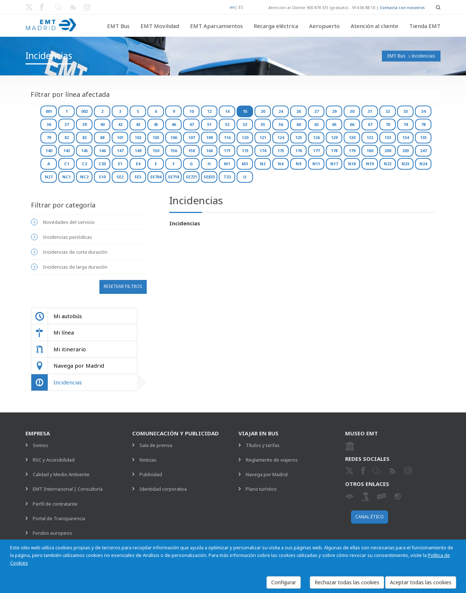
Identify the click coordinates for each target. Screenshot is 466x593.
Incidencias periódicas (67, 237)
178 (334, 150)
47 (191, 124)
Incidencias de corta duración (75, 252)
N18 (352, 163)
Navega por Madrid (267, 474)
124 (280, 137)
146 (102, 150)
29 (334, 111)
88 (102, 137)
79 (49, 137)
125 (298, 137)
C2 (84, 163)
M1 (227, 163)
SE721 (191, 176)
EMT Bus (118, 25)
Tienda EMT (425, 25)
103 (156, 137)
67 (370, 124)
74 (405, 124)
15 (245, 111)
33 (405, 111)
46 (173, 124)
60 (298, 124)
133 (387, 137)
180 (370, 150)
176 (298, 150)
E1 (120, 163)
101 (120, 137)
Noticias (148, 459)
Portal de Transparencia (59, 518)
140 (49, 150)
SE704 (155, 176)
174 (263, 150)
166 (209, 150)
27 (316, 111)
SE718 (173, 176)
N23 (405, 163)
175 (280, 150)
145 (84, 150)
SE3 (137, 176)
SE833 (209, 176)
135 (423, 137)
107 (191, 137)
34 (423, 111)
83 (84, 137)
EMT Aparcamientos (216, 25)
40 (102, 124)
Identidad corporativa (163, 489)
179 (352, 150)
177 (316, 150)
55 (263, 124)
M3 (245, 163)
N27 (48, 176)
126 (316, 137)
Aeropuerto (324, 25)
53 (245, 124)
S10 (102, 176)
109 (209, 137)
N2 (262, 163)
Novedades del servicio (69, 222)
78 (423, 124)
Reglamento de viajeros (272, 459)
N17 (334, 163)
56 (281, 124)
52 (227, 124)
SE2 (119, 176)
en (232, 7)
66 (352, 124)
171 (227, 150)
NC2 (84, 176)
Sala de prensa (155, 445)
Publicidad (150, 474)
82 (66, 137)
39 (84, 124)
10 (191, 111)
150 (156, 150)
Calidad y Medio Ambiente (61, 474)
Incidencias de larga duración (75, 267)
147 (120, 150)
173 (245, 150)
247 (423, 150)
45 (156, 124)
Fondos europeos (52, 533)
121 (263, 137)
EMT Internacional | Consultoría (68, 489)
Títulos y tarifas (263, 445)
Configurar (283, 582)
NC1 (66, 176)
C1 (66, 163)
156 (173, 150)
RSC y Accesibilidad (54, 459)
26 (298, 111)
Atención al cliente (374, 25)
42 (120, 124)
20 (263, 111)
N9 (298, 163)
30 (352, 111)
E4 (138, 163)
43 (138, 124)
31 (370, 111)
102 (138, 137)
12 (209, 111)
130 (352, 137)
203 (405, 150)
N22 (387, 163)
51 (209, 124)
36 (49, 124)
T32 (227, 176)
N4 (280, 163)
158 (191, 150)
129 (334, 137)
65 (334, 124)
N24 (423, 163)
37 (66, 124)
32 (388, 111)
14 (227, 111)
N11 (316, 163)
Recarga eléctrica (276, 25)
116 (227, 137)
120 (245, 137)
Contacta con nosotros (402, 7)
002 (84, 111)
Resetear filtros (123, 286)
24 (281, 111)
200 (387, 150)
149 (138, 150)
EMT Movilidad (160, 25)
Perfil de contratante (55, 504)
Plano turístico (261, 489)
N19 (370, 163)
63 (316, 124)
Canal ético (369, 517)
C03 (102, 163)
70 (388, 124)
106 (173, 137)
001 (49, 111)
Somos (40, 445)
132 (370, 137)
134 (405, 137)
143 (66, 150)
